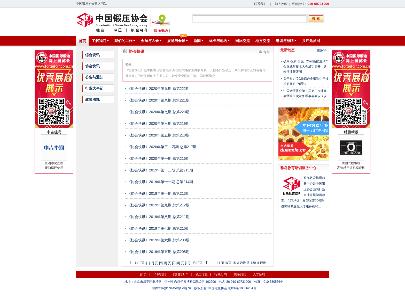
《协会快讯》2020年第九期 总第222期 (158, 88)
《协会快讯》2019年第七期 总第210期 (158, 228)
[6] (169, 263)
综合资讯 (92, 55)
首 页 (143, 274)
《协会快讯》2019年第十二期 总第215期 (160, 170)
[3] (156, 263)
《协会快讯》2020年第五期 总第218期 (158, 135)
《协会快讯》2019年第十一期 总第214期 (160, 182)
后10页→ (199, 263)
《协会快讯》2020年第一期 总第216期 (158, 158)
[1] (148, 263)
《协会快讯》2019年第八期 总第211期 (158, 217)
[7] (173, 263)
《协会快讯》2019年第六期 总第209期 (158, 240)
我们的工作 (180, 274)
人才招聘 (259, 274)
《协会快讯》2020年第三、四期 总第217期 (162, 147)
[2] (152, 263)
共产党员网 (311, 41)
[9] (182, 263)
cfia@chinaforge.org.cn (175, 288)
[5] (165, 263)
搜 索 (316, 18)
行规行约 (220, 274)
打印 (264, 52)
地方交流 (262, 41)
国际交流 (242, 41)
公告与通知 (94, 77)
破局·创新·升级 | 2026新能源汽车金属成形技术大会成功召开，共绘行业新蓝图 (306, 67)
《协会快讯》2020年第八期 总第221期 (158, 100)
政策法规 (92, 99)
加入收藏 (281, 4)
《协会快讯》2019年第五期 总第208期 (158, 252)
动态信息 (201, 274)
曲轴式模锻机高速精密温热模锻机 (351, 150)
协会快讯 (92, 66)
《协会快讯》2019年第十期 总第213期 (158, 193)
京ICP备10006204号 (242, 288)
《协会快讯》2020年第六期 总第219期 (158, 123)
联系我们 (260, 4)
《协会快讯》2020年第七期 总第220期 (158, 112)
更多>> (322, 50)
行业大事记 (94, 88)
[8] (178, 263)
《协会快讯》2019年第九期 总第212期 (158, 205)
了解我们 (160, 274)
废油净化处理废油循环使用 (54, 150)
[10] (187, 263)
